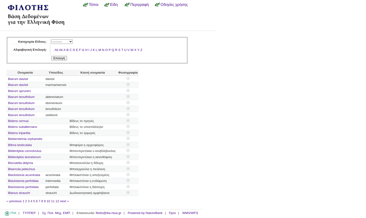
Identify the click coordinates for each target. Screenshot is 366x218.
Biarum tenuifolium (21, 97)
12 (57, 201)
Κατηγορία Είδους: (32, 41)
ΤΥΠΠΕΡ (29, 213)
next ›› (64, 201)
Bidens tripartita (19, 133)
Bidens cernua (18, 121)
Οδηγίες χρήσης (174, 4)
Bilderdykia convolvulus (24, 151)
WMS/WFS (190, 213)
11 (53, 201)
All (56, 50)
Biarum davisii (18, 79)
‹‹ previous (13, 201)
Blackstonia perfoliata (23, 181)
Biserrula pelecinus (21, 169)
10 (48, 201)
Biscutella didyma (20, 163)
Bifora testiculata (20, 145)
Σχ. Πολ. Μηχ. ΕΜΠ (56, 213)
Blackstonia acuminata (24, 175)
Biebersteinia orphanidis (25, 139)
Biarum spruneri (19, 91)
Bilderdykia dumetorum (24, 157)
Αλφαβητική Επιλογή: (30, 49)
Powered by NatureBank (145, 213)
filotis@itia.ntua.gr (108, 213)
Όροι (172, 213)
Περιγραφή (139, 4)
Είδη (114, 4)
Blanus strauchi (19, 193)
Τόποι (93, 4)
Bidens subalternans (22, 127)
